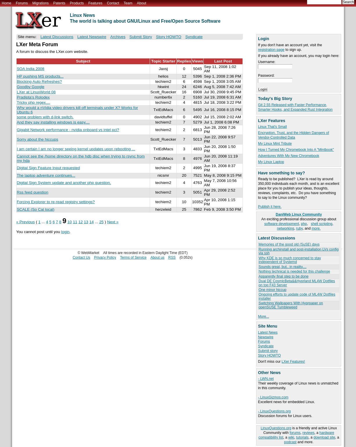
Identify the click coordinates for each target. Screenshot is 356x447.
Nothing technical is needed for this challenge (294, 271)
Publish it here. (269, 207)
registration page (271, 50)
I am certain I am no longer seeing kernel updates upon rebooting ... (76, 149)
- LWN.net (266, 379)
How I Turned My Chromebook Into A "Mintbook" (296, 150)
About (141, 3)
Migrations (40, 3)
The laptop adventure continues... (46, 175)
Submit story (268, 351)
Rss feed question (32, 192)
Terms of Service (133, 257)
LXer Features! (293, 362)
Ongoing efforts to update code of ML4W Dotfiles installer (297, 296)
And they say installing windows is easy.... (53, 122)
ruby (299, 228)
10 (69, 222)
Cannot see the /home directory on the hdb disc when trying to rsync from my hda (81, 158)
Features (95, 3)
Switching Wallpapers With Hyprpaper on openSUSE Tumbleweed (291, 305)
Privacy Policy (105, 257)
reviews (308, 433)
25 (101, 222)
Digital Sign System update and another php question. (64, 182)
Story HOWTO (269, 355)
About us (157, 257)
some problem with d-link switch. (45, 117)
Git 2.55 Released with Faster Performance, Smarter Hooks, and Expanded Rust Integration (295, 107)
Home (6, 3)
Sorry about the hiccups (37, 139)
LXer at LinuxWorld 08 (36, 92)
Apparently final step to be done (283, 276)
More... (263, 316)
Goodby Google (30, 87)
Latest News (267, 332)
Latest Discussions (56, 37)
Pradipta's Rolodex (33, 97)
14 (91, 222)
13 (86, 222)
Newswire (265, 337)
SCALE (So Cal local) (36, 209)
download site (324, 437)
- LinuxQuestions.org (274, 411)
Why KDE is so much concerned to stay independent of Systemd (290, 260)
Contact (113, 3)
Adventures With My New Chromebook (288, 156)
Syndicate (266, 346)
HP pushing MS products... (40, 76)
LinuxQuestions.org (276, 428)
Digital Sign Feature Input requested (48, 168)
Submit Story (140, 37)
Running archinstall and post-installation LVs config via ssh (299, 251)
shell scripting (321, 224)
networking (285, 228)
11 (75, 222)
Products (77, 3)
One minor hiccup (272, 290)
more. (316, 228)
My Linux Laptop (271, 162)
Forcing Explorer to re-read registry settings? (56, 202)
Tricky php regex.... (33, 102)
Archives (117, 37)
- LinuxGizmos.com (273, 397)
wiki (291, 437)
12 (80, 222)
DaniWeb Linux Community (299, 214)
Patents (59, 3)
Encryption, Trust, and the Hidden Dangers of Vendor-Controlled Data (293, 135)
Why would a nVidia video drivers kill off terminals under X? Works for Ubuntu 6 (77, 110)
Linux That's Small (272, 127)
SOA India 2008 (30, 69)
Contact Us (81, 257)
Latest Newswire (91, 37)
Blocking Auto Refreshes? (39, 81)
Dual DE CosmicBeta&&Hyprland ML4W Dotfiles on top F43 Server (297, 283)
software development (281, 224)
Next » (112, 222)
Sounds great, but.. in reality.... (282, 267)
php (304, 224)
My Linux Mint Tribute (275, 144)
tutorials (302, 437)
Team (128, 3)
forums (295, 433)
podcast (290, 442)
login (65, 232)
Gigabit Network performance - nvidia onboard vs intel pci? (68, 130)
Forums (22, 3)
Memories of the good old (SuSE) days (289, 244)
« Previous (25, 222)
